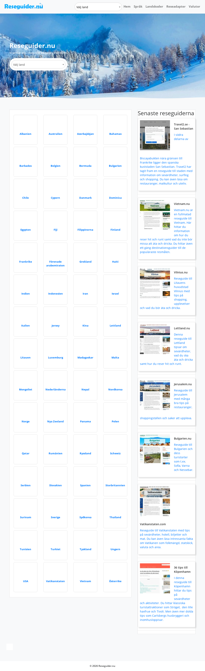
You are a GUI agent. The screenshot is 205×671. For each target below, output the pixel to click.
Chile (25, 198)
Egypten (25, 229)
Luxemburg (55, 357)
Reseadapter (176, 6)
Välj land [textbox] (82, 7)
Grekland (85, 261)
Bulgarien (115, 166)
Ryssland (85, 453)
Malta (115, 357)
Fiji (55, 229)
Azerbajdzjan (85, 134)
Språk (138, 6)
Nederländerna (55, 389)
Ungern (115, 549)
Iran (85, 293)
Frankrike (25, 261)
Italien (25, 325)
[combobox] (98, 7)
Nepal (85, 389)
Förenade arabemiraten (55, 263)
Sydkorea (85, 517)
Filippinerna (85, 229)
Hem (127, 6)
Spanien (85, 485)
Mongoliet (25, 389)
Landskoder (154, 6)
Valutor (194, 6)
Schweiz (115, 453)
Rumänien (55, 453)
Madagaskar (85, 357)
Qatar (25, 453)
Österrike (115, 581)
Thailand (115, 517)
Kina (85, 325)
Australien (55, 134)
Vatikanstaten (55, 581)
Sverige (55, 517)
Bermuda (85, 166)
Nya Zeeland (55, 421)
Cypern (55, 198)
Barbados (25, 166)
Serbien (26, 485)
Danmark (85, 198)
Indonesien (55, 293)
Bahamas (115, 134)
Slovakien (55, 485)
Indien (25, 293)
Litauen (25, 357)
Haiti (115, 261)
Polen (115, 421)
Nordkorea (115, 389)
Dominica (115, 198)
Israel (115, 293)
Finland (115, 229)
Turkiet (55, 549)
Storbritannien (115, 485)
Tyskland (85, 549)
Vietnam (85, 581)
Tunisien (25, 549)
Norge (26, 421)
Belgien (55, 166)
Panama (85, 421)
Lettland (115, 325)
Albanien (25, 134)
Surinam (25, 517)
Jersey (55, 325)
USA (25, 581)
